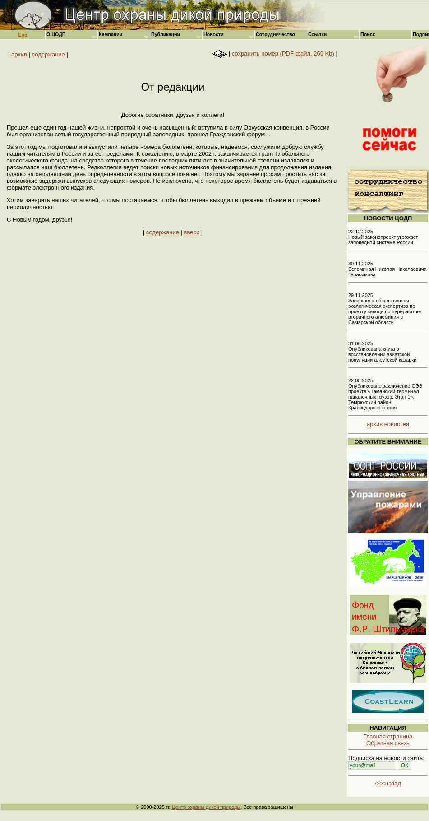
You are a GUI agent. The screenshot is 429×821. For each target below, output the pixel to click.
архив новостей (388, 424)
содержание (48, 54)
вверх (191, 232)
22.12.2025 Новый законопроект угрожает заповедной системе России (383, 237)
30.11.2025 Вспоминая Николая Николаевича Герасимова (387, 269)
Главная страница (387, 736)
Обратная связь (388, 743)
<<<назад (388, 783)
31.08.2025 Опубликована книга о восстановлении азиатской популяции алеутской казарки (382, 351)
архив (19, 54)
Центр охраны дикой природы (206, 807)
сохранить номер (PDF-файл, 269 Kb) (283, 53)
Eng (23, 34)
